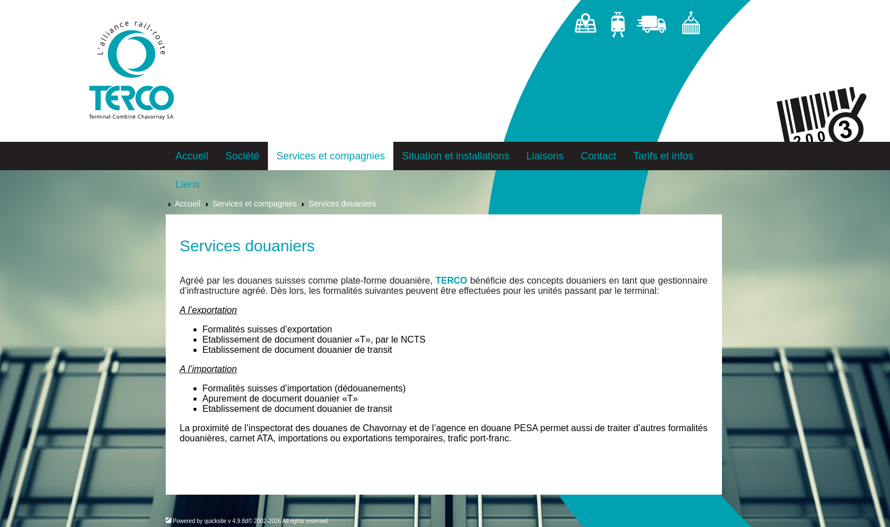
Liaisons (545, 156)
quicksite (215, 521)
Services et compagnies (330, 156)
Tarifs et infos (663, 156)
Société (242, 156)
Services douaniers (342, 203)
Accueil (191, 156)
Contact (598, 156)
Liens (187, 184)
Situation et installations (455, 156)
